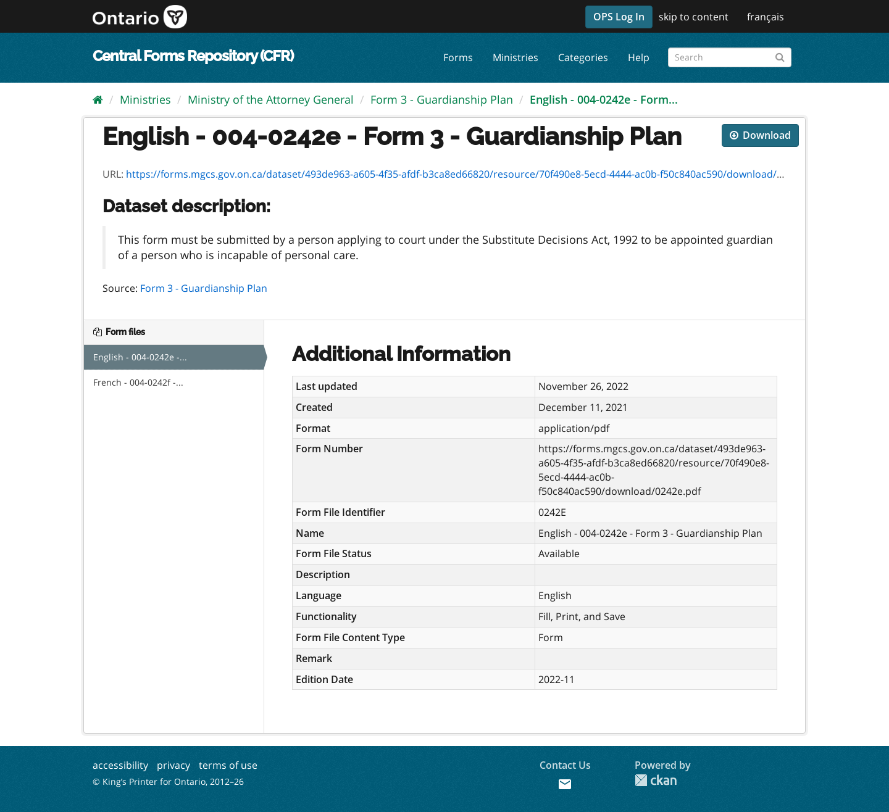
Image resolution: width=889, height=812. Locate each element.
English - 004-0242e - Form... (604, 99)
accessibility (120, 765)
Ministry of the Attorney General (271, 99)
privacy (173, 765)
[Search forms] (729, 57)
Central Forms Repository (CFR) (193, 56)
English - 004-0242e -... (140, 357)
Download (760, 135)
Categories (583, 57)
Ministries (515, 57)
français (765, 16)
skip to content (693, 16)
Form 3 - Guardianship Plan (441, 99)
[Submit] (780, 55)
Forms (458, 57)
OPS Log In (619, 16)
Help (638, 57)
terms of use (228, 765)
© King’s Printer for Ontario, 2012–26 (168, 781)
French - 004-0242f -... (138, 382)
